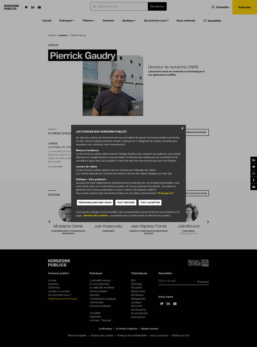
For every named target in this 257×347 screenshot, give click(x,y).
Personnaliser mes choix (95, 202)
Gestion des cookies (96, 215)
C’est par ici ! (166, 193)
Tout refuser (126, 202)
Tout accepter (150, 202)
